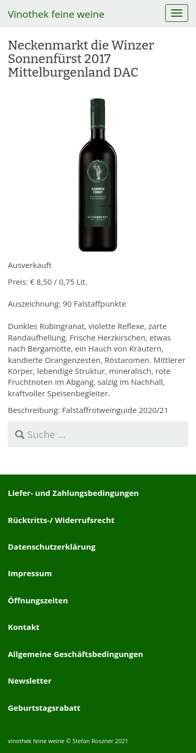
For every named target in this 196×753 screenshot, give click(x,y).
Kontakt (24, 627)
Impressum (30, 573)
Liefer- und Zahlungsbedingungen (73, 493)
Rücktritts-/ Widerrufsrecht (61, 520)
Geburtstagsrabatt (44, 707)
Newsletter (30, 680)
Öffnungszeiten (38, 600)
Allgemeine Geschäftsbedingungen (75, 654)
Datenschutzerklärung (52, 546)
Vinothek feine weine (56, 14)
